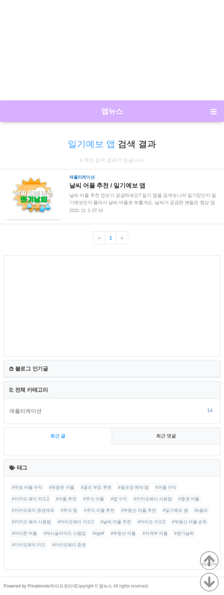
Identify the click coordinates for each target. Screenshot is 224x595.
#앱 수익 (119, 498)
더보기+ (209, 564)
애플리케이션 (112, 410)
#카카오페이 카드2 (76, 521)
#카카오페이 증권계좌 (33, 510)
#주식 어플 (93, 498)
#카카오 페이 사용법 (31, 521)
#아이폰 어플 (24, 533)
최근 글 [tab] (58, 436)
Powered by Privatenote (26, 586)
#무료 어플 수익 (27, 487)
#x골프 (201, 510)
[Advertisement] (112, 50)
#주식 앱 (69, 510)
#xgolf (98, 533)
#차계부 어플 (155, 533)
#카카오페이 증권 (69, 544)
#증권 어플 (188, 498)
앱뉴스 (112, 111)
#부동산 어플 (123, 533)
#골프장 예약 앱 (133, 487)
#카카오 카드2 (151, 521)
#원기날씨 (184, 533)
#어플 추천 (66, 498)
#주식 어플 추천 (99, 510)
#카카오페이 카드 (29, 544)
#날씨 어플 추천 (116, 521)
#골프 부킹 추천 (96, 487)
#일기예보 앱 (175, 510)
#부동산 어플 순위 (189, 521)
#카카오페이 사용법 (153, 498)
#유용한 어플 (61, 487)
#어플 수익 (165, 487)
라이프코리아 (63, 586)
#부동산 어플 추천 (138, 510)
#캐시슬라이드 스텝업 (64, 533)
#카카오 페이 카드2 (30, 498)
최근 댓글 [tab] (166, 436)
